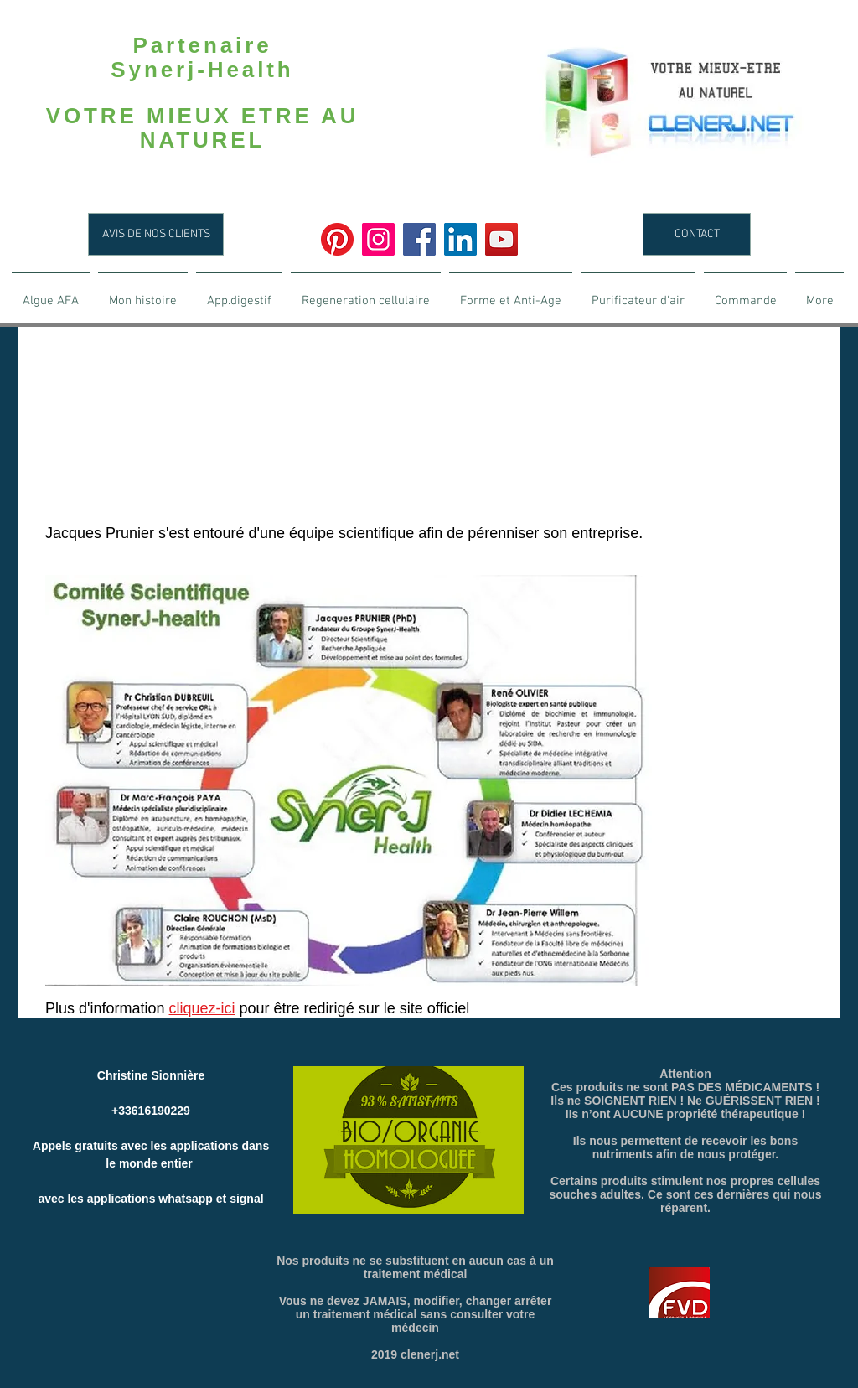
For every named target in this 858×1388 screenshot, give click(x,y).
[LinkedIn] (460, 239)
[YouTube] (501, 239)
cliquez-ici (202, 1008)
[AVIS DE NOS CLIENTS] (156, 234)
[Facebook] (419, 239)
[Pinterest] (337, 239)
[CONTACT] (697, 234)
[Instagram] (378, 239)
